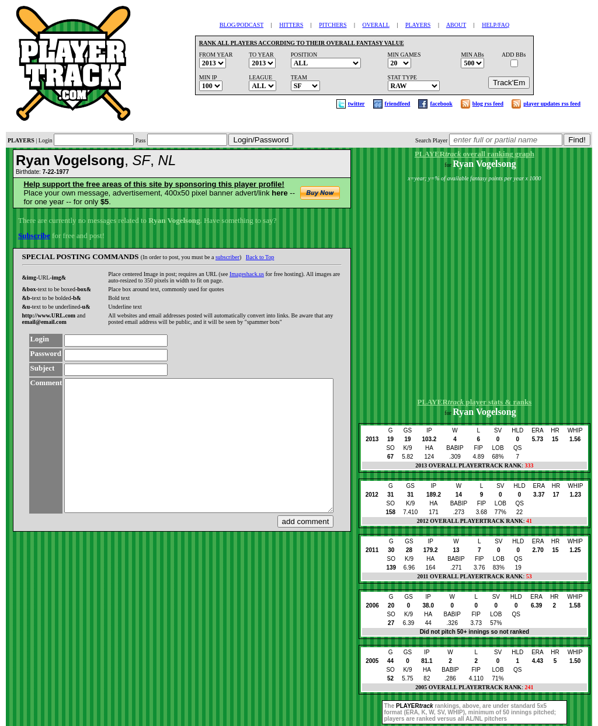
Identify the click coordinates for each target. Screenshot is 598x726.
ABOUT (456, 25)
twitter (356, 103)
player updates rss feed (551, 103)
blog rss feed (487, 103)
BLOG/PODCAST (241, 25)
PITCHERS (332, 25)
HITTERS (291, 25)
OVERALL (376, 25)
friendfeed (398, 103)
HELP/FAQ (495, 25)
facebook (441, 103)
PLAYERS (418, 25)
